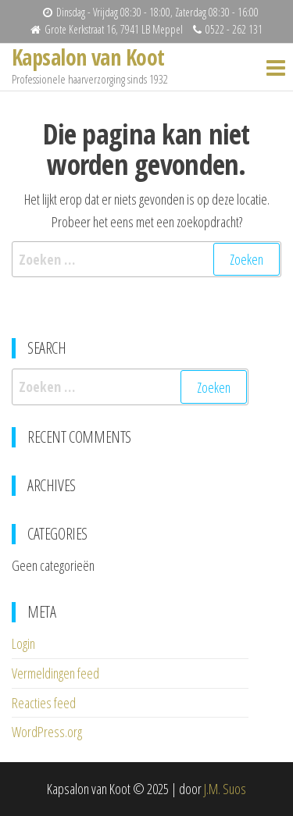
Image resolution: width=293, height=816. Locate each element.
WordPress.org (47, 731)
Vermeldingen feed (55, 673)
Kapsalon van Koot (88, 57)
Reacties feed (44, 702)
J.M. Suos (225, 788)
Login (23, 643)
